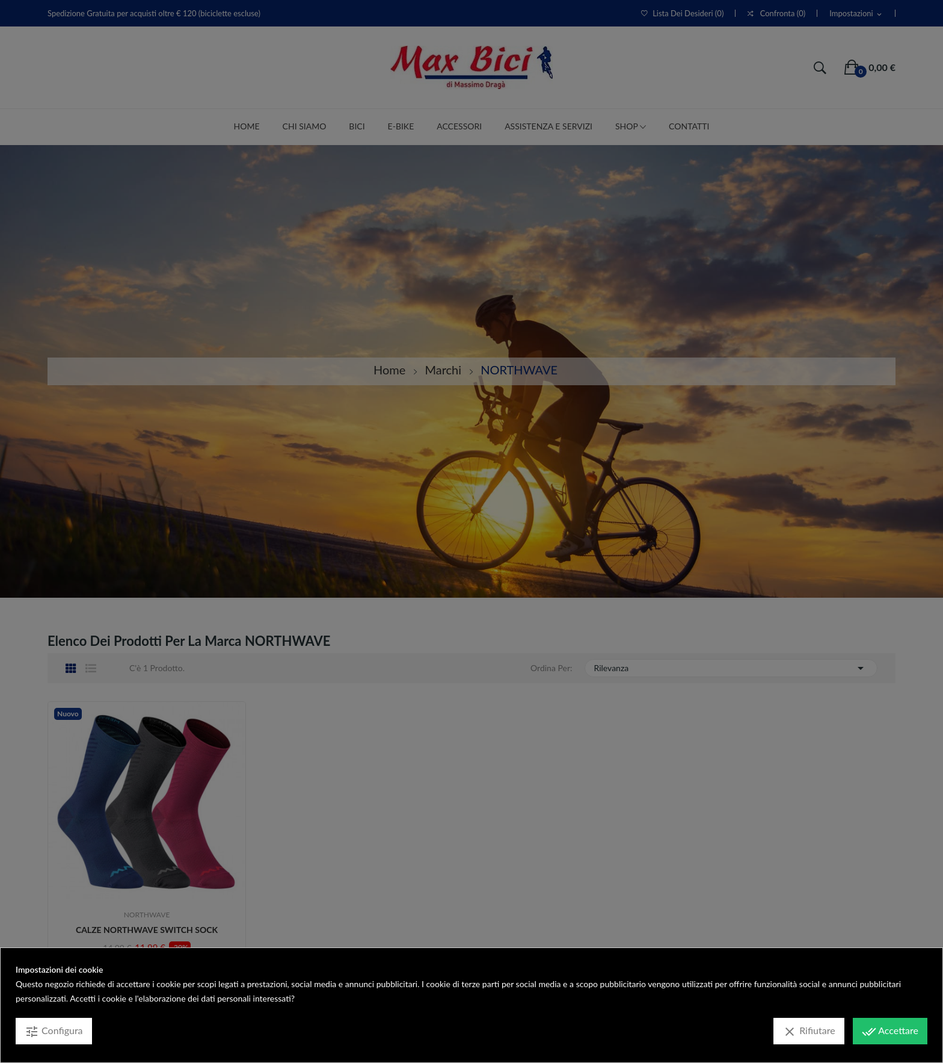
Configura (54, 1031)
